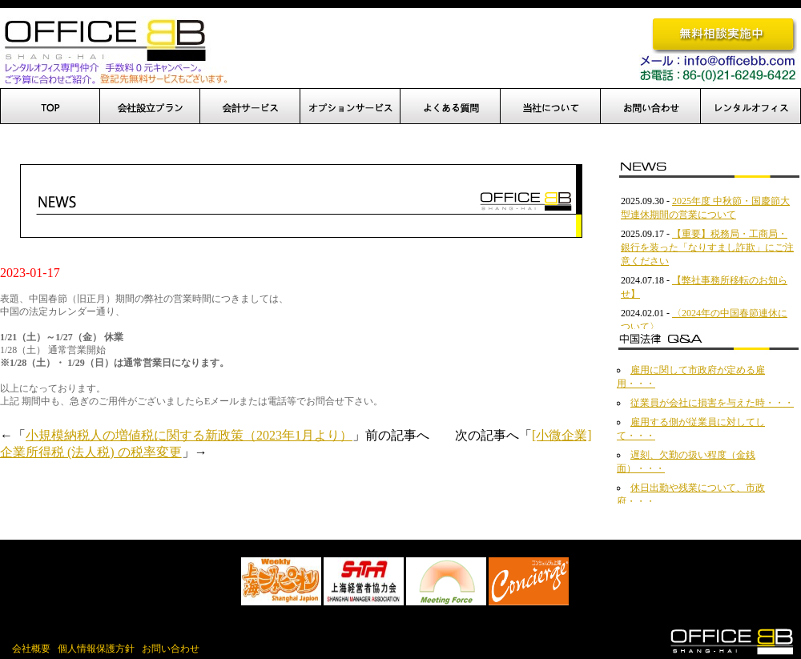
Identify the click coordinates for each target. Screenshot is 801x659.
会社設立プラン (150, 106)
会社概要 (31, 648)
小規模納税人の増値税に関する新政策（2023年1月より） (189, 435)
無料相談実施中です (724, 35)
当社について (551, 106)
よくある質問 (450, 106)
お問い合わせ (651, 106)
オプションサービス (350, 106)
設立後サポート (250, 106)
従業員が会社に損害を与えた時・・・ (712, 402)
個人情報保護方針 (96, 648)
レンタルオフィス (751, 106)
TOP (50, 106)
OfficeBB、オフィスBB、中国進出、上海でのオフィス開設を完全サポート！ (114, 50)
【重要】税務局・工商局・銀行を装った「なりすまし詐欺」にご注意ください (707, 247)
